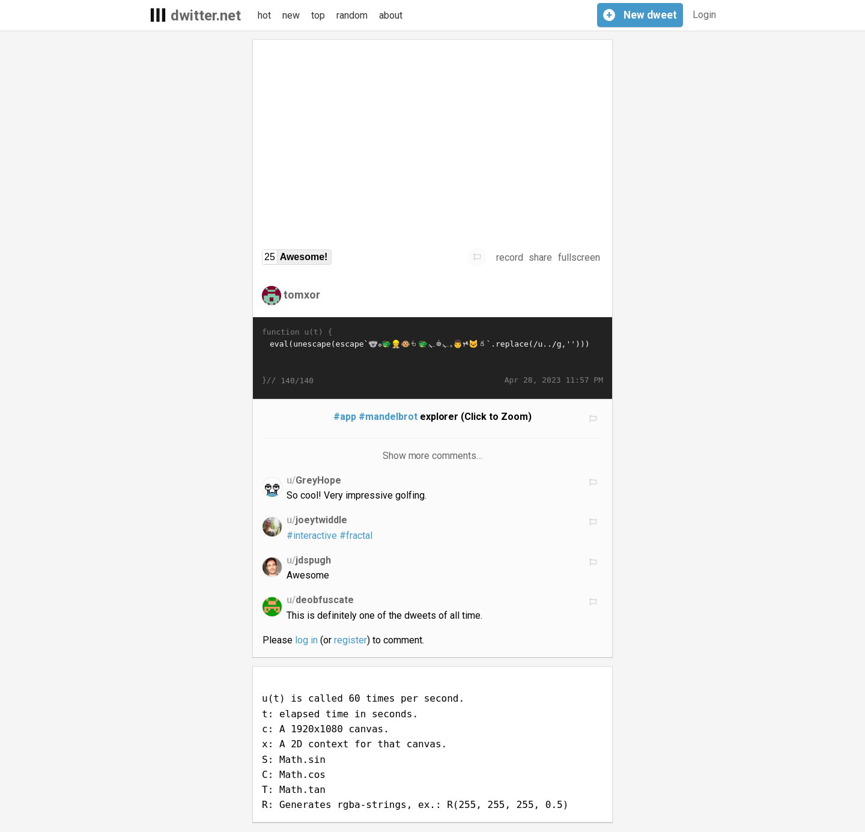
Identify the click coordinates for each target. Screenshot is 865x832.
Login (704, 14)
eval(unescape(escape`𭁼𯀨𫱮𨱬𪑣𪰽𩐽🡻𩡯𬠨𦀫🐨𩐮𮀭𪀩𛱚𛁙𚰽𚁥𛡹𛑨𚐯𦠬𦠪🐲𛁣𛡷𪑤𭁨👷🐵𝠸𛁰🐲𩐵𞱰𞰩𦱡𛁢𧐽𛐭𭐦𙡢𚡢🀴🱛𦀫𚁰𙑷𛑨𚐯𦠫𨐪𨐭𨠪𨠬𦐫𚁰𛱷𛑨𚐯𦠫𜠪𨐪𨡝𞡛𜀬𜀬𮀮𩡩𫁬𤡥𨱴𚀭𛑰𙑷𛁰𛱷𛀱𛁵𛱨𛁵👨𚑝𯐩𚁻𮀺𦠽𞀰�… (432, 356)
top (318, 15)
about (390, 15)
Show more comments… (433, 455)
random (352, 15)
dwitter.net (206, 15)
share (540, 257)
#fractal (355, 535)
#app (344, 416)
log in (306, 640)
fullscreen (579, 257)
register (350, 640)
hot (264, 15)
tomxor (302, 294)
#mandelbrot (388, 416)
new (291, 15)
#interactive (312, 535)
